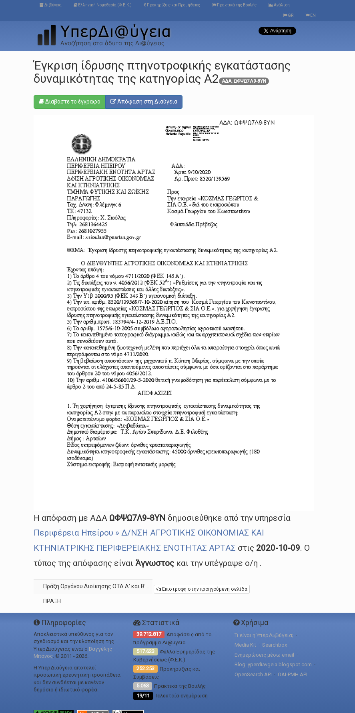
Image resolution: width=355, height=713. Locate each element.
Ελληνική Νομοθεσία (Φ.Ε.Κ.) (103, 5)
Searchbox (274, 645)
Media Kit (245, 645)
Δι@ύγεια (51, 5)
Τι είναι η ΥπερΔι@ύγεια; (264, 635)
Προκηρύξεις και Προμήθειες (172, 5)
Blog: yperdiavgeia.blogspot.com (273, 664)
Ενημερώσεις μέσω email (264, 655)
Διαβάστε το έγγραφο (69, 101)
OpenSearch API (253, 674)
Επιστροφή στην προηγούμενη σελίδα (201, 589)
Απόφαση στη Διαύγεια (143, 101)
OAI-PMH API (292, 674)
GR (288, 15)
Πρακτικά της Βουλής (234, 5)
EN (310, 15)
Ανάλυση (279, 5)
